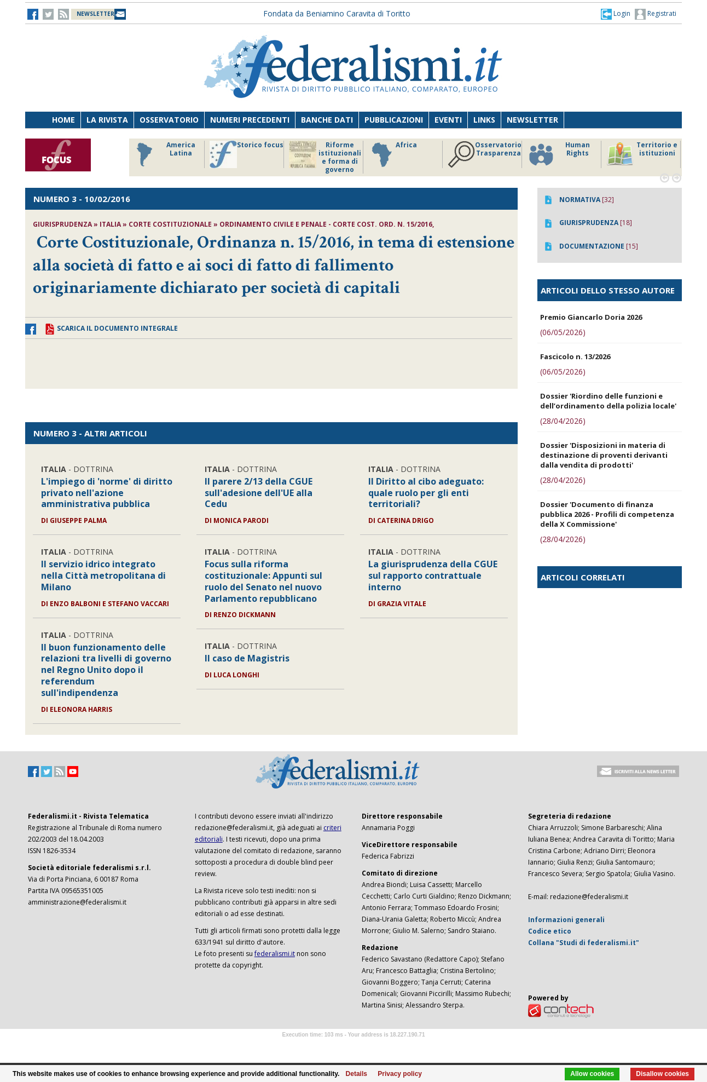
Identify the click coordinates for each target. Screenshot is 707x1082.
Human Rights (558, 154)
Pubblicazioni (393, 119)
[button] (616, 14)
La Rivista (107, 119)
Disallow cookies (662, 1074)
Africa (392, 154)
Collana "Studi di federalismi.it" (583, 942)
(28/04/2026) (563, 421)
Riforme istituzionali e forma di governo (325, 157)
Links (484, 119)
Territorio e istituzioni (641, 154)
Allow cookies (592, 1074)
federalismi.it (274, 953)
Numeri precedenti (249, 119)
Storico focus (246, 154)
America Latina (162, 154)
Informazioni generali (566, 919)
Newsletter (532, 119)
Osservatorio (169, 119)
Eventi (448, 119)
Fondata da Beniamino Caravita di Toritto (336, 13)
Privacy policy (400, 1074)
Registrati (655, 14)
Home (63, 119)
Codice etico (549, 931)
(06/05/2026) (563, 332)
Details (356, 1074)
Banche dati (327, 119)
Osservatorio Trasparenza (484, 154)
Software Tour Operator (353, 1047)
